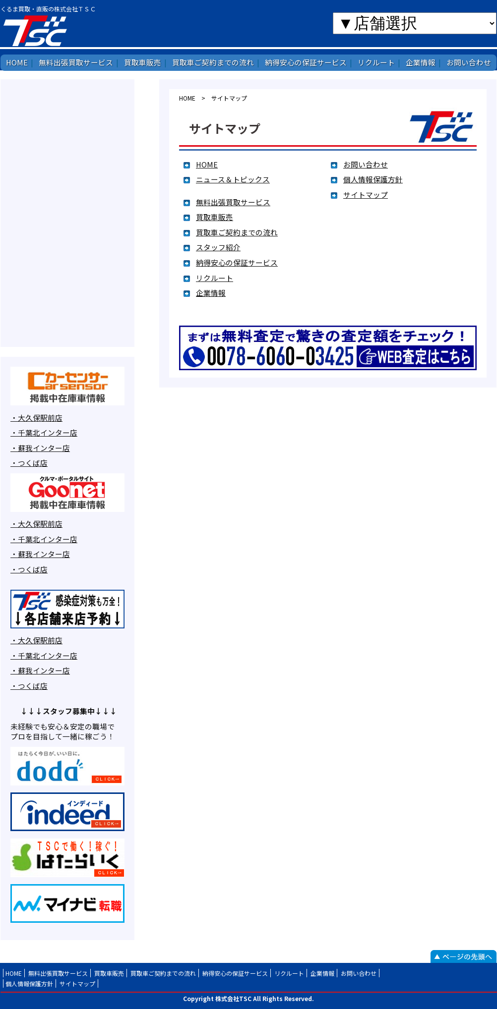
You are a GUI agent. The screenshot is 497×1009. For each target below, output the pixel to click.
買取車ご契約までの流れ (213, 62)
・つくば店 (29, 462)
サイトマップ (365, 194)
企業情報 (420, 62)
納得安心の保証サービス (306, 62)
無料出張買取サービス (76, 62)
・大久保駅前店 (36, 417)
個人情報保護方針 (373, 179)
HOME (17, 62)
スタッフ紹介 (218, 247)
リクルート (376, 62)
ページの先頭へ (464, 956)
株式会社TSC (65, 30)
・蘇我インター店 (40, 448)
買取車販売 (142, 62)
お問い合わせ (468, 62)
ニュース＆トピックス (233, 179)
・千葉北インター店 (43, 432)
